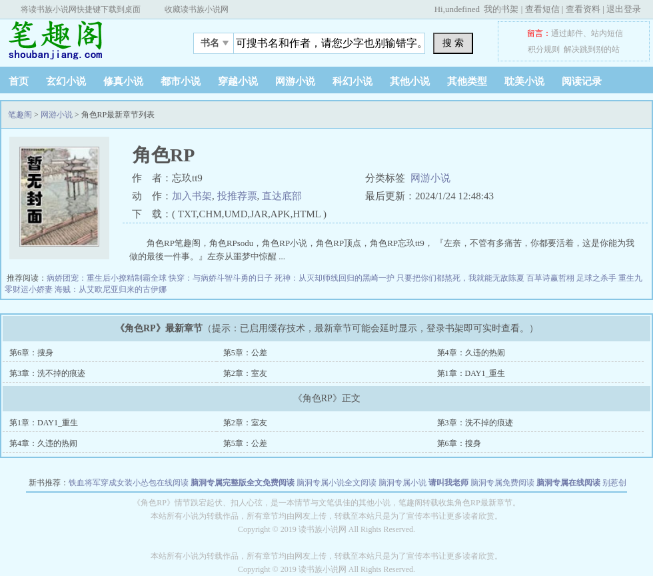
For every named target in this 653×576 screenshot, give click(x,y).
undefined (462, 9)
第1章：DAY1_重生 (471, 373)
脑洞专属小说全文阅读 (336, 482)
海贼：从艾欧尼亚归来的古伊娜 (111, 289)
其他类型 (467, 81)
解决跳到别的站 (592, 49)
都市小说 (181, 81)
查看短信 (542, 9)
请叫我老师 (448, 482)
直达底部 (282, 196)
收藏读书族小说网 (197, 9)
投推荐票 (237, 196)
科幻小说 (352, 81)
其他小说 (410, 81)
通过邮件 (567, 33)
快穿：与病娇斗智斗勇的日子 (222, 278)
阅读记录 (582, 81)
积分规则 (544, 49)
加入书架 (192, 196)
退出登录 (623, 9)
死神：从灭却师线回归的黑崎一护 (335, 278)
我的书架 (501, 9)
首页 (19, 81)
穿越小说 (238, 81)
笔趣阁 (83, 39)
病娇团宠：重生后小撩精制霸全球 (108, 278)
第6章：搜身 (31, 352)
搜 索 (453, 42)
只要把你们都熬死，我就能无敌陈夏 (461, 278)
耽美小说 (524, 81)
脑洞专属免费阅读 (502, 482)
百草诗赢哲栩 (551, 278)
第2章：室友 (245, 373)
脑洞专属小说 (402, 482)
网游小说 (295, 81)
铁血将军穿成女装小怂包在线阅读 (129, 482)
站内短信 (607, 33)
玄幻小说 (66, 81)
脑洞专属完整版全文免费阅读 (243, 482)
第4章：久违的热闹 (471, 352)
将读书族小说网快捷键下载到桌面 (81, 9)
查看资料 (583, 9)
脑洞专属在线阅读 (568, 482)
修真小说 (123, 81)
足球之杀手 (597, 278)
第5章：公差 (245, 352)
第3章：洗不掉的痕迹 (47, 373)
